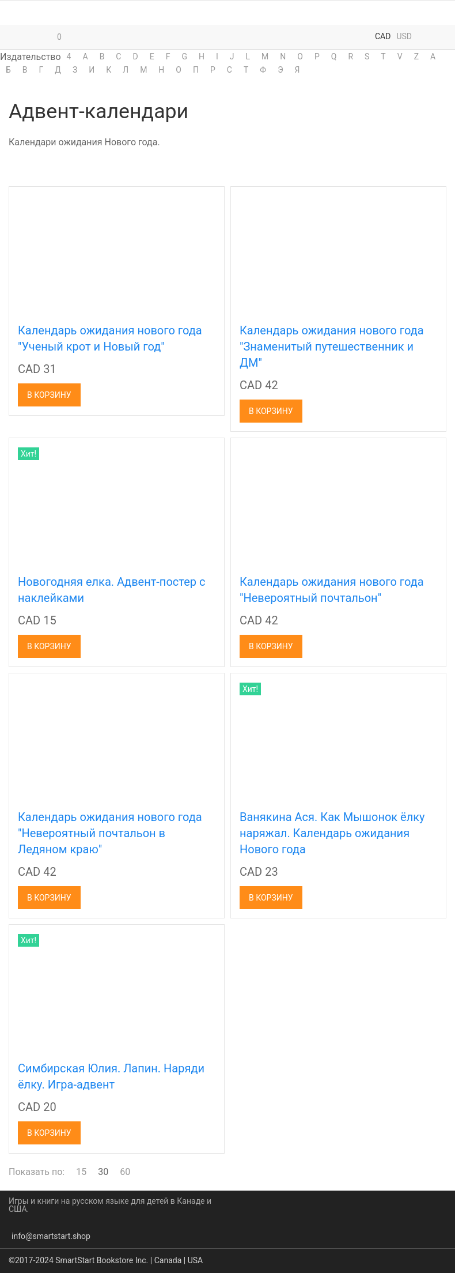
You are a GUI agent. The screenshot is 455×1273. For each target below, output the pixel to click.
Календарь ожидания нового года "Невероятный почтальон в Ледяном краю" (110, 833)
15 (81, 1171)
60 (125, 1171)
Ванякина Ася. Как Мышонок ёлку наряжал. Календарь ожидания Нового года (332, 833)
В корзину (49, 395)
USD (404, 36)
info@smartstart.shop (51, 1236)
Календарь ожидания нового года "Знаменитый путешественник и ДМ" (332, 346)
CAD (382, 36)
